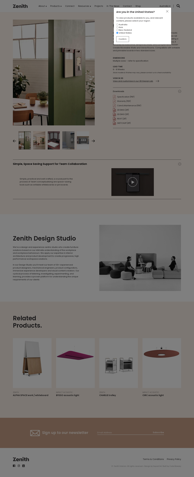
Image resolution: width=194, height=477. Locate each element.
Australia (121, 25)
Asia (119, 27)
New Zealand (124, 30)
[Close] (167, 11)
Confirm (123, 39)
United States (124, 33)
